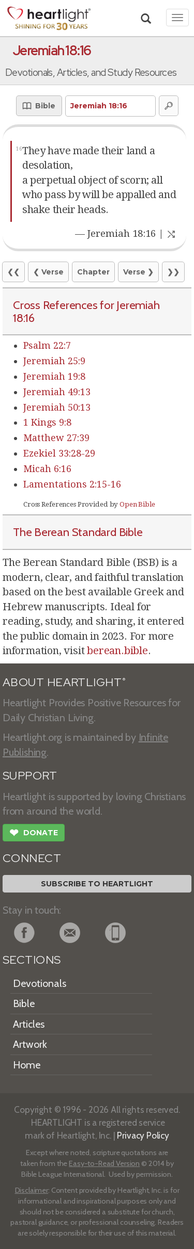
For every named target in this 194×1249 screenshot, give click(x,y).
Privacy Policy (143, 1135)
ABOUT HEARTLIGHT (64, 682)
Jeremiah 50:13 (57, 407)
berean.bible (117, 650)
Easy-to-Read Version (104, 1163)
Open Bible (137, 504)
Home (26, 1065)
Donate (33, 833)
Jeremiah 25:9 (54, 360)
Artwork (30, 1044)
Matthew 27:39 (56, 437)
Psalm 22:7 (47, 345)
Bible (24, 1003)
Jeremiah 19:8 (54, 376)
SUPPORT (30, 775)
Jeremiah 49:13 (57, 391)
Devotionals (39, 983)
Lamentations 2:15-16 (72, 484)
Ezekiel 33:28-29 (59, 453)
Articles (28, 1024)
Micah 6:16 (47, 468)
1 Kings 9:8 (47, 422)
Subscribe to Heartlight (97, 883)
